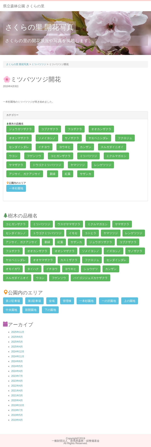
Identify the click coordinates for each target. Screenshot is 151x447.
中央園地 (11, 309)
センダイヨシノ (16, 233)
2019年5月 (17, 415)
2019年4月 (17, 420)
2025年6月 (17, 336)
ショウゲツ (91, 269)
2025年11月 (17, 332)
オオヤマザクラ (43, 260)
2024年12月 (17, 351)
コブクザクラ (49, 129)
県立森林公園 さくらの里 (23, 6)
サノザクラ (72, 138)
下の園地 (50, 309)
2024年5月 (17, 366)
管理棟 (67, 300)
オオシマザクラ (19, 138)
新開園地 (30, 309)
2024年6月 (17, 361)
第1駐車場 (34, 300)
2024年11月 (17, 356)
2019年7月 (17, 410)
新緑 (52, 173)
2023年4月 (17, 380)
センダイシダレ (19, 147)
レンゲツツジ (102, 165)
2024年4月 (17, 371)
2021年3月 (17, 395)
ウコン (13, 156)
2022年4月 (17, 385)
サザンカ (85, 173)
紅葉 (68, 173)
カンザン (85, 147)
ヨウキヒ (65, 147)
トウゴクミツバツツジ (47, 165)
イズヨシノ (113, 251)
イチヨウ (44, 147)
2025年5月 (17, 341)
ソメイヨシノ (46, 138)
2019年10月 (17, 405)
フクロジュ (125, 138)
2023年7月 (17, 376)
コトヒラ (90, 233)
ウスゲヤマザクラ (68, 224)
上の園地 (129, 300)
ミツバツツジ (88, 156)
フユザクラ (75, 129)
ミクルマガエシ (116, 156)
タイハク (33, 269)
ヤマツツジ (78, 165)
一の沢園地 (109, 300)
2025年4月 (17, 346)
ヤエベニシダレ (98, 138)
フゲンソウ (34, 156)
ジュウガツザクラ (20, 129)
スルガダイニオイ (112, 147)
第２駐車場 (13, 300)
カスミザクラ (68, 260)
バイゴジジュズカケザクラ (90, 277)
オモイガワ (13, 269)
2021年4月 (17, 390)
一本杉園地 (16, 188)
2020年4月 (17, 400)
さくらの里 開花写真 (39, 27)
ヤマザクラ (16, 165)
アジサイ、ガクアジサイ (24, 173)
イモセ (73, 233)
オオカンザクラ (101, 129)
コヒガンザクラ (61, 156)
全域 (52, 300)
